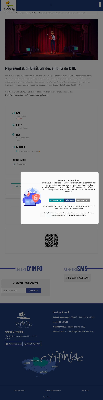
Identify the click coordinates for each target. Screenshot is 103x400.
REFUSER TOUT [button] (82, 200)
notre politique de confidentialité (74, 215)
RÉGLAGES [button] (70, 200)
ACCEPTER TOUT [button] (56, 200)
